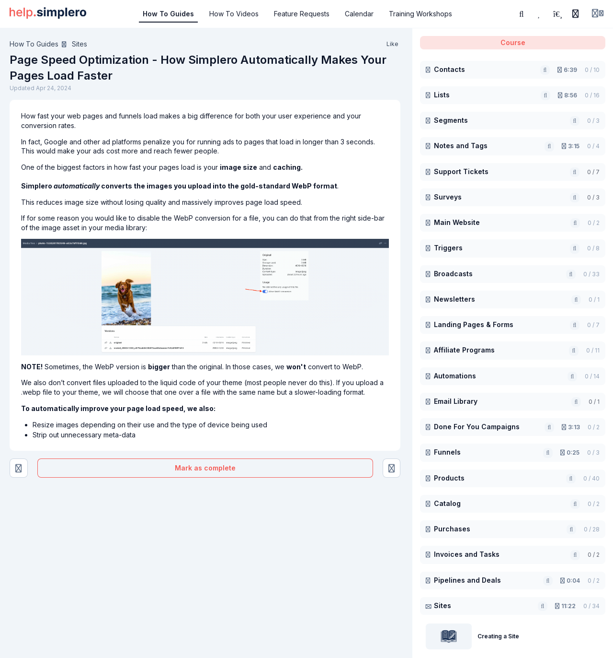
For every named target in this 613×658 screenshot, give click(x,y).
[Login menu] (597, 14)
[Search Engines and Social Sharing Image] (19, 468)
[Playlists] (557, 14)
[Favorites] (540, 14)
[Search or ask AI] (521, 14)
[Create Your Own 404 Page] (392, 468)
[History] (576, 14)
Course (512, 42)
